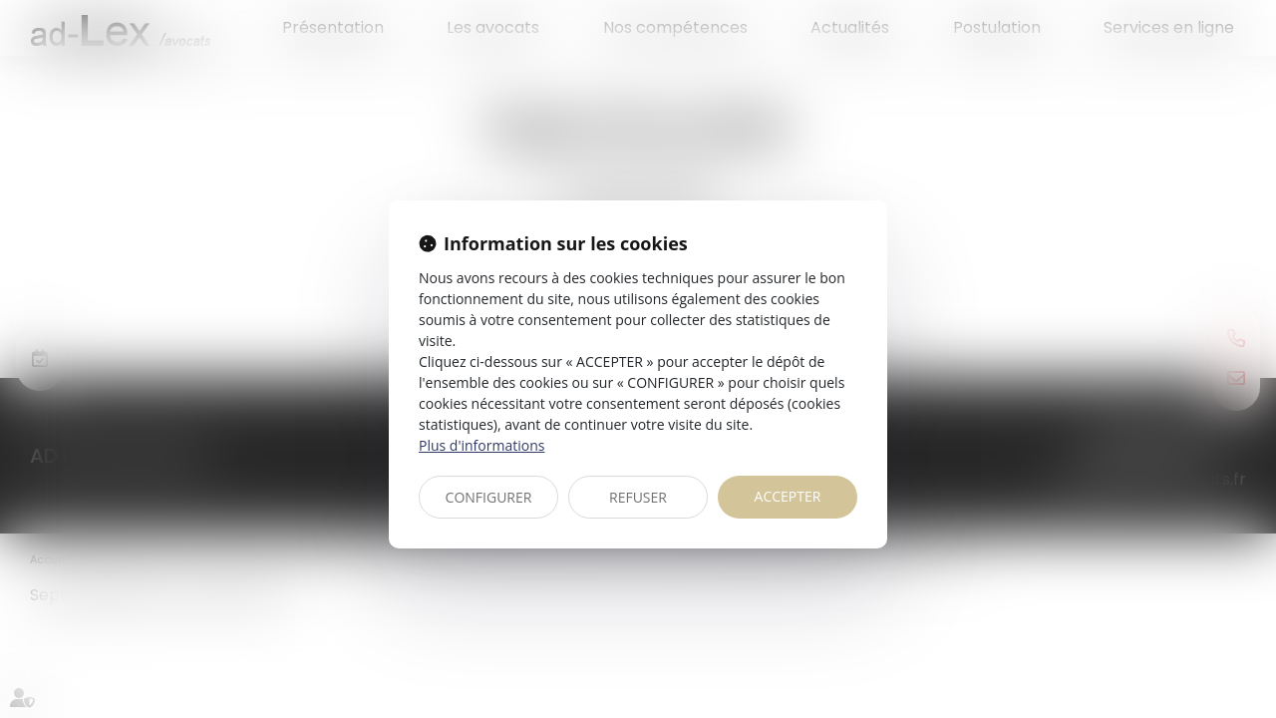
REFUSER (638, 497)
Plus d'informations (481, 445)
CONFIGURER (489, 497)
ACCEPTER (788, 496)
